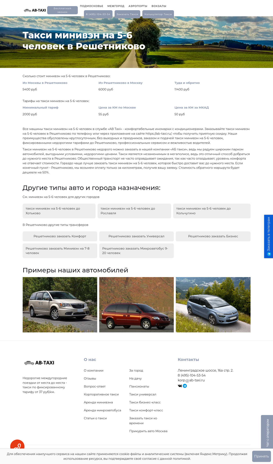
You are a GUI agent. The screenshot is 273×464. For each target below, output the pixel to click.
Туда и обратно (187, 83)
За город (136, 366)
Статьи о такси (95, 414)
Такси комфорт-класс (146, 406)
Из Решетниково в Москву (121, 83)
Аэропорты (138, 6)
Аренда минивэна (98, 398)
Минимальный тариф (41, 107)
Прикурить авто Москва (148, 427)
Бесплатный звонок (62, 10)
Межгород (116, 6)
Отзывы (90, 374)
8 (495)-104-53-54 (98, 14)
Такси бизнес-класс (145, 398)
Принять (261, 456)
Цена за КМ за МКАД (192, 107)
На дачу (135, 374)
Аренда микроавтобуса (102, 406)
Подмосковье (91, 6)
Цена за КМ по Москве (117, 107)
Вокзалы (159, 6)
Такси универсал (142, 390)
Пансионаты (139, 382)
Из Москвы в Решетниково (45, 83)
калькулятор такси (158, 14)
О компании (94, 366)
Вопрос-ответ (95, 382)
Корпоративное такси (101, 390)
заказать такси (127, 14)
